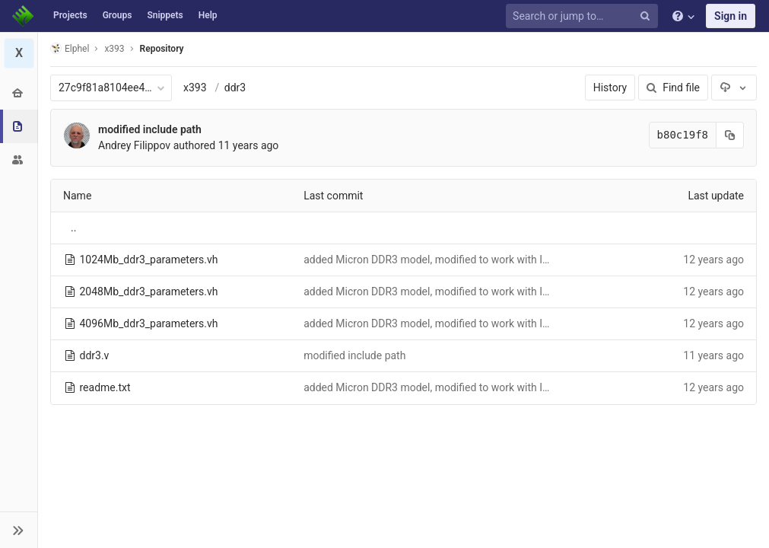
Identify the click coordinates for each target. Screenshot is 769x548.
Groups (117, 15)
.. (73, 227)
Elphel (69, 48)
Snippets (165, 15)
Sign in (730, 16)
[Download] (734, 87)
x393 (195, 87)
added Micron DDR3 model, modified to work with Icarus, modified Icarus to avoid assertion (518, 259)
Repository (162, 48)
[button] (18, 529)
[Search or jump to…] (584, 16)
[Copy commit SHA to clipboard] (730, 135)
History (610, 87)
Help (208, 15)
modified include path (150, 129)
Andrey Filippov (134, 145)
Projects (70, 15)
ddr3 (235, 87)
